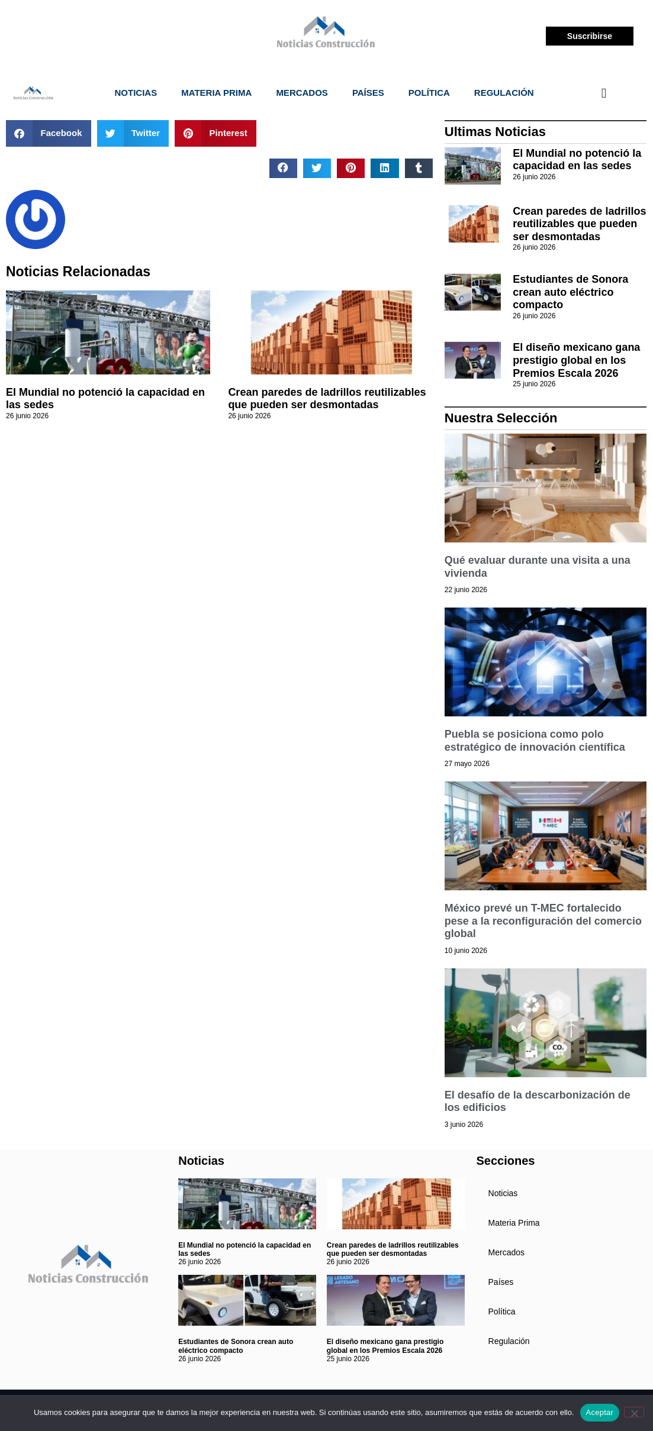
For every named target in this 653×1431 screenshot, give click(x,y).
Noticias (136, 93)
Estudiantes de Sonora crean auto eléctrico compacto (570, 292)
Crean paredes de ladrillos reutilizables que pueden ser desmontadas (327, 398)
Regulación (504, 93)
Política (429, 93)
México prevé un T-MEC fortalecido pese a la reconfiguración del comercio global (543, 920)
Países (368, 93)
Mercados (302, 93)
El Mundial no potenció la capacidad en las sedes (577, 159)
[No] (634, 1412)
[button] (48, 133)
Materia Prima (216, 93)
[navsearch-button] (604, 93)
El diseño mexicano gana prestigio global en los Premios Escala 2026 (576, 360)
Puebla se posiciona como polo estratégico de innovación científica (535, 740)
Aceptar (600, 1412)
